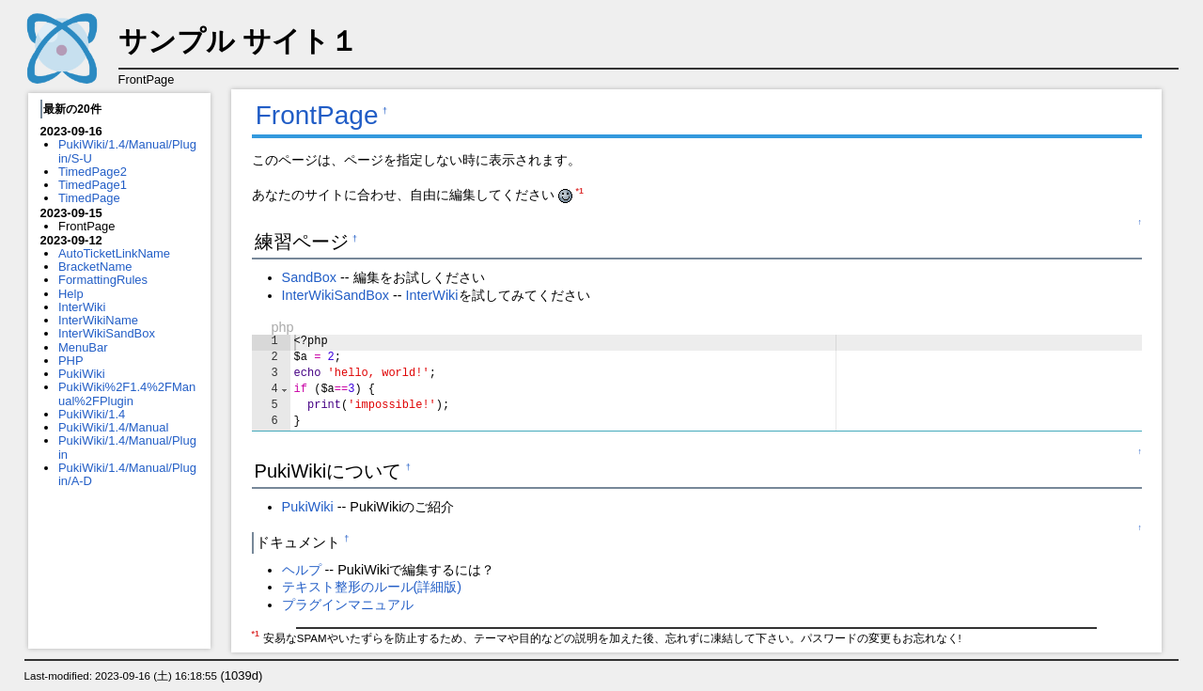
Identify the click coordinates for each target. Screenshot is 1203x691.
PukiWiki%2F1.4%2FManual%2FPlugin (126, 393)
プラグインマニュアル (348, 604)
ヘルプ (301, 569)
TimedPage (89, 198)
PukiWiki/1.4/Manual (113, 427)
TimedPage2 (92, 172)
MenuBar (83, 347)
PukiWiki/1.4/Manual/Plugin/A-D (127, 474)
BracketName (95, 266)
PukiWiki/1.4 (91, 414)
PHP (71, 360)
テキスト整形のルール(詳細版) (372, 586)
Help (71, 294)
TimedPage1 (92, 185)
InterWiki (81, 307)
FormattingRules (103, 280)
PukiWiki (81, 374)
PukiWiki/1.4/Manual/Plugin (127, 447)
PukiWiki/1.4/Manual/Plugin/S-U (127, 151)
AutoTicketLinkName (114, 253)
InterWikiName (98, 320)
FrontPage (317, 115)
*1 (580, 191)
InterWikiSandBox (106, 333)
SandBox (309, 277)
